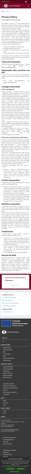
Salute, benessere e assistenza (10, 392)
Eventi (4, 413)
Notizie (4, 400)
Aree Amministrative (7, 349)
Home (3, 11)
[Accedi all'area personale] (26, 1)
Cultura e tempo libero (8, 369)
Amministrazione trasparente (9, 450)
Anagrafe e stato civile (8, 366)
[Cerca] (28, 6)
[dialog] (15, 465)
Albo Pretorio (6, 452)
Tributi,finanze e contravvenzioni (10, 388)
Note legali (5, 456)
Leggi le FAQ (6, 441)
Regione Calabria (5, 1)
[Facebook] (3, 341)
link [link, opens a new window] (28, 466)
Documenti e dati (7, 360)
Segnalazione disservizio (8, 439)
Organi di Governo (7, 347)
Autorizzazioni (6, 394)
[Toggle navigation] (2, 5)
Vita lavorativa (6, 371)
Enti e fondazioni (6, 354)
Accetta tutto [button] (10, 468)
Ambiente (5, 390)
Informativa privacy (7, 454)
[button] (15, 471)
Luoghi (4, 411)
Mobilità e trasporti (7, 377)
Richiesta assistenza (7, 444)
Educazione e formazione (8, 383)
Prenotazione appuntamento (9, 437)
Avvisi (4, 405)
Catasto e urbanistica (7, 375)
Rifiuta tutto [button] (21, 468)
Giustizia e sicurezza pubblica (9, 386)
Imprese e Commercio (8, 373)
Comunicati (5, 403)
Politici (4, 356)
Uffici (4, 352)
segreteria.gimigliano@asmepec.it (11, 430)
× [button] (29, 458)
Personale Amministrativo (9, 358)
